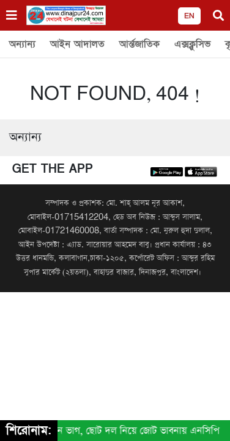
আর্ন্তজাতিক (139, 44)
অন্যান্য (22, 44)
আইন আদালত (77, 44)
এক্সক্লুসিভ (192, 44)
